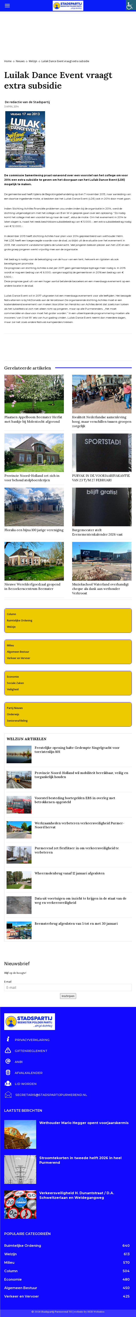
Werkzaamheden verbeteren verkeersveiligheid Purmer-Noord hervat (79, 825)
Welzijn (33, 61)
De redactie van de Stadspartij (27, 102)
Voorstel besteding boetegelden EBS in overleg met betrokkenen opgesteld (75, 800)
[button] (7, 5)
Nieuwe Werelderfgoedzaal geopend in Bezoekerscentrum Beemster (32, 586)
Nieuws (20, 61)
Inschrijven (68, 996)
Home (8, 61)
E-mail (7, 981)
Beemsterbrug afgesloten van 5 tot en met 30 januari (76, 924)
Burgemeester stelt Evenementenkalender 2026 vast (97, 532)
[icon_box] (26, 1039)
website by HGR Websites (89, 1311)
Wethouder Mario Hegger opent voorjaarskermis (84, 1123)
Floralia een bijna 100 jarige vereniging (33, 530)
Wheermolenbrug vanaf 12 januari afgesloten (69, 873)
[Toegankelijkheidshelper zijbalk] (131, 5)
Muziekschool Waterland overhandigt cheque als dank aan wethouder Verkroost (100, 588)
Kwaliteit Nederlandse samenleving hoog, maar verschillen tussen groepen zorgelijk (101, 421)
